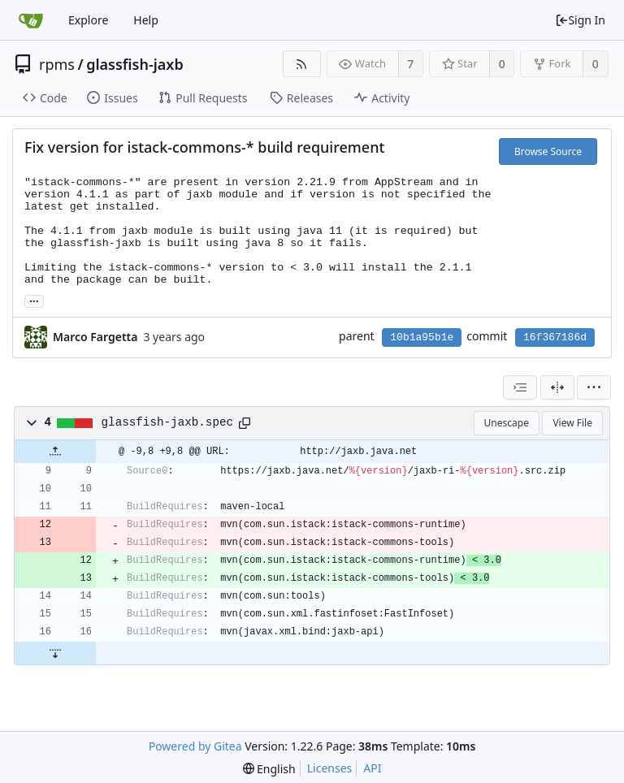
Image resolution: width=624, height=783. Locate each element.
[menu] (594, 387)
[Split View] (557, 387)
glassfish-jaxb (135, 64)
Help (145, 20)
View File (572, 423)
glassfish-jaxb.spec (167, 422)
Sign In (580, 20)
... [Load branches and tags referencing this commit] (34, 300)
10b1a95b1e (421, 337)
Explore (88, 20)
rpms (57, 64)
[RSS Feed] (302, 63)
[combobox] (520, 387)
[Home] (31, 20)
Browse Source (548, 151)
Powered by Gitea (195, 746)
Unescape (506, 423)
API (372, 768)
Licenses (330, 768)
